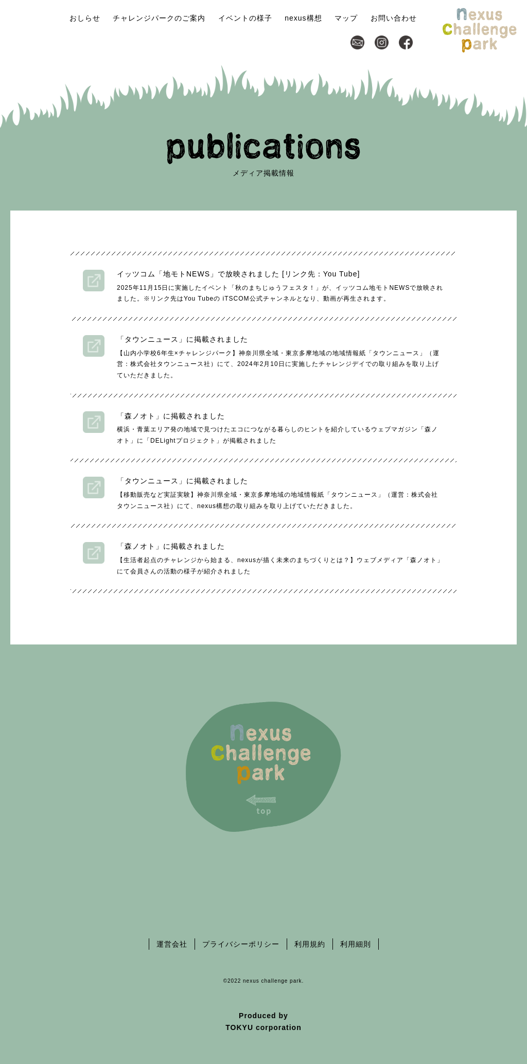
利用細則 (355, 944)
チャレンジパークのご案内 (159, 18)
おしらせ (84, 18)
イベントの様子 (245, 18)
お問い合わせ (394, 18)
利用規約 (309, 944)
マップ (346, 18)
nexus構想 (303, 18)
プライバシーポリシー (240, 944)
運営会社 (171, 944)
